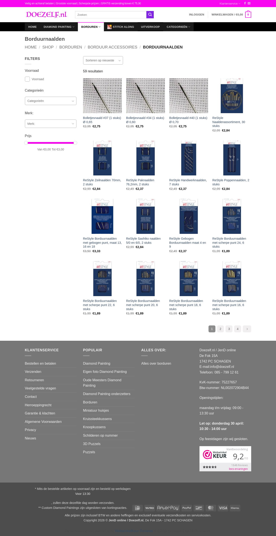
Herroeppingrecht (38, 405)
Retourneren (34, 380)
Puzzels (89, 452)
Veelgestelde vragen (40, 388)
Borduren (90, 27)
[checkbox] (27, 79)
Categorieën (178, 27)
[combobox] (51, 101)
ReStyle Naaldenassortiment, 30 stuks (228, 122)
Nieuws (30, 438)
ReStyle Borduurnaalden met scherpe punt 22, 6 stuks (100, 305)
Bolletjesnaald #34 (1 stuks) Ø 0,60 (145, 120)
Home (32, 26)
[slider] (26, 143)
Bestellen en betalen (40, 363)
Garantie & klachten (40, 413)
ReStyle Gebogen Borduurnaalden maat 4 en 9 (187, 242)
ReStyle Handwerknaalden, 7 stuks (188, 182)
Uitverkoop (150, 26)
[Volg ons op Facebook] (245, 3)
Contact (31, 396)
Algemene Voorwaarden (43, 421)
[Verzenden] (150, 14)
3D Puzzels (91, 444)
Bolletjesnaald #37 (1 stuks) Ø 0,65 (102, 120)
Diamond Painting (59, 27)
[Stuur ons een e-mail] (249, 3)
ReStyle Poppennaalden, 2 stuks (230, 182)
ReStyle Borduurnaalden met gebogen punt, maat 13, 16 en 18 (102, 242)
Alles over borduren (156, 363)
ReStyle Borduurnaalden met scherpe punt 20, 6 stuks (143, 305)
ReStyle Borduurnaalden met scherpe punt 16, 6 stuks (229, 305)
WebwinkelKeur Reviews (134, 531)
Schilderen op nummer (100, 435)
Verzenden (33, 371)
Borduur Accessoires (112, 47)
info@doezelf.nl (222, 367)
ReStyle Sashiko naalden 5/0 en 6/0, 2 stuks (143, 240)
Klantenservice (230, 4)
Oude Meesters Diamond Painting (102, 383)
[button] (196, 14)
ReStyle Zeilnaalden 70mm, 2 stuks (102, 182)
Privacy (30, 430)
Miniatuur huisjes (96, 410)
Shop (48, 47)
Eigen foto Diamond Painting (105, 371)
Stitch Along (120, 27)
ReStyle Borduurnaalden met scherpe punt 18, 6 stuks (186, 305)
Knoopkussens (94, 427)
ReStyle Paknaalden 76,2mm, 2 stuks (140, 182)
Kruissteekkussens (97, 419)
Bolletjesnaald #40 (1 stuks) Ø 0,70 (188, 120)
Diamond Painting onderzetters (106, 394)
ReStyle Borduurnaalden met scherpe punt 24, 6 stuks (229, 242)
